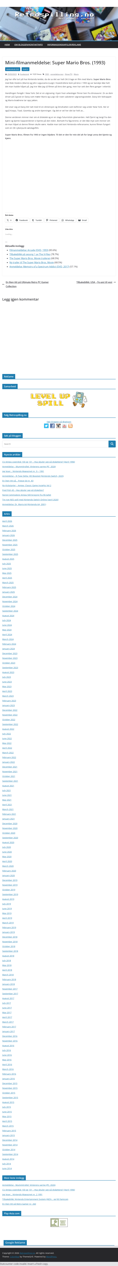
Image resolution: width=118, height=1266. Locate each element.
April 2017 (7, 1017)
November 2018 (9, 941)
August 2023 (8, 672)
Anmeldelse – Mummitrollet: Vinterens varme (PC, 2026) (29, 466)
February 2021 (9, 814)
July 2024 (6, 620)
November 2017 (9, 989)
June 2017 (7, 1007)
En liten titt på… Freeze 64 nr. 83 (17, 480)
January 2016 (8, 1078)
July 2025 (6, 563)
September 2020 (10, 837)
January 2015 (8, 1135)
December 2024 (9, 596)
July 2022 (6, 733)
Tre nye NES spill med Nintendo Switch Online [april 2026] (30, 499)
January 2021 (8, 818)
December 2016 (9, 1036)
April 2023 (7, 691)
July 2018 (6, 960)
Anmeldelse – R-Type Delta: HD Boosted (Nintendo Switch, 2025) (33, 476)
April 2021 (7, 804)
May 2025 (6, 573)
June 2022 (7, 738)
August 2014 (8, 1159)
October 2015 (8, 1092)
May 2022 (6, 743)
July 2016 (6, 1050)
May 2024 (6, 629)
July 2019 (6, 903)
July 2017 (6, 1003)
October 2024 (8, 606)
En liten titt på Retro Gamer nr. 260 (19, 1204)
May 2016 (6, 1059)
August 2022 (8, 729)
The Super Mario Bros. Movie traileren (29, 258)
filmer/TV (68, 74)
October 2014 (8, 1149)
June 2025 (7, 568)
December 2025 (9, 540)
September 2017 (10, 993)
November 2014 (9, 1144)
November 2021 (9, 771)
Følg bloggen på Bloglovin (59, 421)
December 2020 (9, 823)
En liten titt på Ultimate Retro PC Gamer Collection (25, 284)
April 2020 (7, 861)
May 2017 (6, 1012)
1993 (47, 74)
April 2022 (7, 748)
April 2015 (7, 1121)
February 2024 (9, 644)
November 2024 (9, 601)
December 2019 (9, 880)
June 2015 (7, 1111)
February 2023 (9, 700)
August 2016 (8, 1045)
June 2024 (7, 625)
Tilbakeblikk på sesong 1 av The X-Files (29, 254)
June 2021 (7, 795)
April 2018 (7, 970)
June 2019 (7, 908)
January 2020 (8, 875)
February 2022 (9, 757)
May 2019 (6, 913)
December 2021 (9, 766)
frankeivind (24, 74)
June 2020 (7, 851)
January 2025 (8, 592)
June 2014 (7, 1168)
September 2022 (10, 724)
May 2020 (6, 856)
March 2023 (8, 696)
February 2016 (9, 1074)
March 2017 (8, 1022)
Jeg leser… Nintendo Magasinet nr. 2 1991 (22, 1194)
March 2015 (8, 1126)
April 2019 (7, 918)
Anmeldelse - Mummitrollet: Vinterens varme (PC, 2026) (28, 1185)
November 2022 (9, 714)
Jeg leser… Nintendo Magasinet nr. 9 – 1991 (23, 471)
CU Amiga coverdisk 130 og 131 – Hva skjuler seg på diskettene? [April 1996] (38, 461)
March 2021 (8, 809)
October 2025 (8, 549)
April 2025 (7, 577)
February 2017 (9, 1026)
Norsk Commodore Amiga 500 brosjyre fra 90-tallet (26, 495)
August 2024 (8, 615)
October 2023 (8, 662)
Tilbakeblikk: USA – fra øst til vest (96, 282)
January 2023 (8, 705)
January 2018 (8, 984)
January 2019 (8, 932)
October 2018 (8, 946)
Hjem (7, 44)
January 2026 (8, 535)
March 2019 (8, 922)
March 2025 (8, 582)
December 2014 (9, 1140)
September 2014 (10, 1154)
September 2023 (10, 667)
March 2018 (8, 974)
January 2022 (8, 762)
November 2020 (9, 828)
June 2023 (7, 681)
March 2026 (8, 525)
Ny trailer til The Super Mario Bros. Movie (31, 262)
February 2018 (9, 979)
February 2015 (9, 1130)
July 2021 (6, 790)
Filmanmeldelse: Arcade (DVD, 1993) (28, 250)
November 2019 (9, 885)
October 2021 (8, 776)
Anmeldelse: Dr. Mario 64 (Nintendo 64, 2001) (24, 504)
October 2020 (8, 833)
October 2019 (8, 889)
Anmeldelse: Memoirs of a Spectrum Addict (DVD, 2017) (39, 266)
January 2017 (8, 1031)
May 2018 (6, 965)
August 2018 (8, 955)
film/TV (25, 69)
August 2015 (8, 1102)
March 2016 (8, 1069)
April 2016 (7, 1064)
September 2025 (10, 554)
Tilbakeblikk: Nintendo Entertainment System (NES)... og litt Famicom (35, 1199)
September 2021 (10, 781)
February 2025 (9, 587)
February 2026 (9, 530)
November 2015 (9, 1088)
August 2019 (8, 899)
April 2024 (7, 634)
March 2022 (8, 752)
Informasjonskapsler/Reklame (64, 44)
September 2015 (10, 1097)
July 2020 (6, 847)
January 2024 (8, 648)
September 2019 (10, 894)
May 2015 (6, 1116)
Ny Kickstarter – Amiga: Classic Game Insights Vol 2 (26, 485)
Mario (76, 74)
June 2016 (7, 1055)
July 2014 (6, 1163)
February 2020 (9, 870)
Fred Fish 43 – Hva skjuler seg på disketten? (23, 490)
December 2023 (9, 653)
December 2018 (9, 937)
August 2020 (8, 842)
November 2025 (9, 544)
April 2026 (7, 521)
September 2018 (10, 951)
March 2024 (8, 639)
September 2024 (10, 611)
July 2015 (6, 1107)
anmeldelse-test (12, 69)
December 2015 (9, 1083)
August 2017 (8, 998)
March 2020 (8, 866)
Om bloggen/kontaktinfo (28, 44)
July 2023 (6, 677)
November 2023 (9, 658)
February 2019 (9, 927)
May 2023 (6, 686)
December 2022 (9, 710)
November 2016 (9, 1040)
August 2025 (8, 559)
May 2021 (6, 800)
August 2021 (8, 785)
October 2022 (8, 719)
